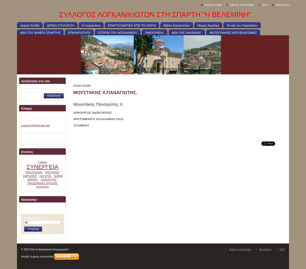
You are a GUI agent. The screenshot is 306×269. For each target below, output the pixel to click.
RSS (265, 4)
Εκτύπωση (282, 4)
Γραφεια (42, 162)
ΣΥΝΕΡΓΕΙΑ (42, 167)
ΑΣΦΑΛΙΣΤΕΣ (49, 179)
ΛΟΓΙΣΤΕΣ (45, 176)
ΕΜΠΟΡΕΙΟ (30, 176)
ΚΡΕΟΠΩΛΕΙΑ (34, 172)
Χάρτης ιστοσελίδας (242, 4)
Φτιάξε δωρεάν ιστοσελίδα (37, 256)
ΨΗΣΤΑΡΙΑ (42, 186)
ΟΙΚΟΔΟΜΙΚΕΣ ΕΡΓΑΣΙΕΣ (42, 183)
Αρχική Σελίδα (82, 85)
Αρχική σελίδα (213, 4)
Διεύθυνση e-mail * (36, 218)
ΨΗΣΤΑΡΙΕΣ (52, 172)
